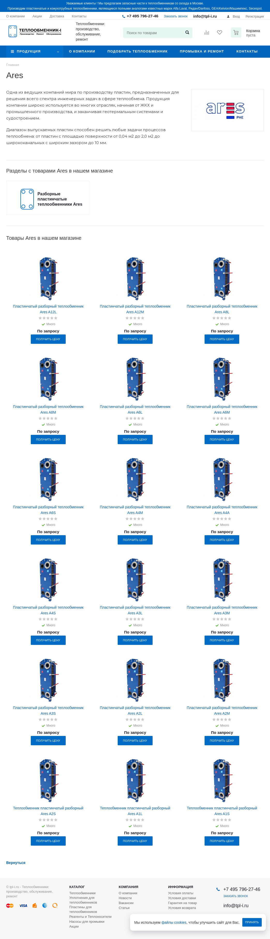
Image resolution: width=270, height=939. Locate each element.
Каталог (77, 887)
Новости (125, 898)
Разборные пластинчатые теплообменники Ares (60, 199)
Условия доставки (182, 898)
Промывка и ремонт (202, 51)
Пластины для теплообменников (83, 909)
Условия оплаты (180, 893)
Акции (74, 926)
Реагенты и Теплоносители (90, 917)
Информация (180, 887)
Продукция (29, 51)
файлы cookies (174, 922)
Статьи (124, 908)
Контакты (247, 51)
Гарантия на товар (182, 903)
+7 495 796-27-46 (142, 16)
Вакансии (126, 903)
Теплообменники (82, 893)
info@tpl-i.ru (205, 16)
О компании (82, 51)
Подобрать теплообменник (137, 51)
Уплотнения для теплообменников (83, 900)
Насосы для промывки (86, 921)
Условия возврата (182, 908)
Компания (128, 887)
